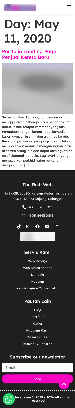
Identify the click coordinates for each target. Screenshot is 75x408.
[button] (9, 399)
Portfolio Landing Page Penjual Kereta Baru (29, 54)
